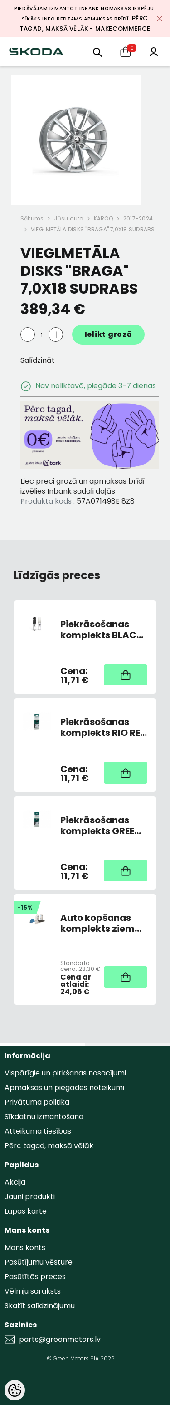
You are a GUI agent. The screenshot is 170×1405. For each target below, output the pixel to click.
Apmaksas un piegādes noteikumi (64, 1087)
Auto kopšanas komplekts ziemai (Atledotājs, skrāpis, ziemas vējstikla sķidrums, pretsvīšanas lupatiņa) (102, 923)
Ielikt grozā (108, 334)
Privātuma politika (37, 1102)
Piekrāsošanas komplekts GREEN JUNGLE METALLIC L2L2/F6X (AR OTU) (103, 825)
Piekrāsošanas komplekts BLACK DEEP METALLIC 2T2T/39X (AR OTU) (101, 629)
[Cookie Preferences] (15, 1390)
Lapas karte (26, 1211)
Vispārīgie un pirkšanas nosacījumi (65, 1073)
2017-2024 (138, 218)
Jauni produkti (30, 1196)
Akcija (15, 1182)
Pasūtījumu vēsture (39, 1262)
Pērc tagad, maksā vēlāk (49, 1145)
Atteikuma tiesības (38, 1131)
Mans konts (25, 1247)
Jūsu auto (68, 218)
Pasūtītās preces (35, 1276)
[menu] (97, 51)
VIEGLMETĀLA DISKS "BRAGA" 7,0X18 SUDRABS (93, 229)
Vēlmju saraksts (33, 1291)
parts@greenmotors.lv (60, 1340)
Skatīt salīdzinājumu (40, 1305)
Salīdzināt (37, 360)
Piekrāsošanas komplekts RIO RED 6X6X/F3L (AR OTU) (103, 727)
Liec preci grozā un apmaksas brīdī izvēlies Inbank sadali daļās (82, 486)
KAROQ (103, 218)
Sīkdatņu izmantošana (44, 1116)
